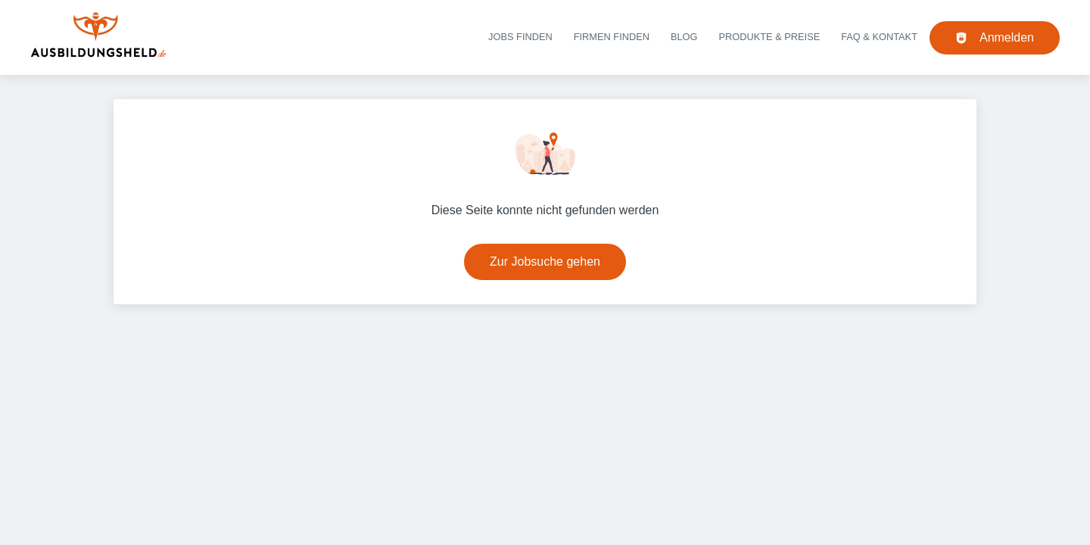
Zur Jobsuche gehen (545, 261)
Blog (684, 36)
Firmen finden (611, 36)
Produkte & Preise (770, 36)
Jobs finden (520, 36)
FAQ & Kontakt (879, 36)
